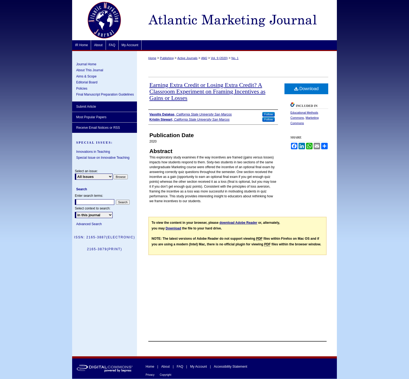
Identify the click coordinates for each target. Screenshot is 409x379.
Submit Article (86, 107)
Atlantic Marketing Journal (237, 20)
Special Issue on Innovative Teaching (102, 158)
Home (152, 58)
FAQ (180, 366)
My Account (198, 366)
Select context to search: (92, 208)
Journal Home (86, 64)
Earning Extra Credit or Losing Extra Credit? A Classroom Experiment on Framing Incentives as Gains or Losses (207, 91)
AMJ (204, 58)
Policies (81, 88)
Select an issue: (86, 171)
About (165, 366)
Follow (268, 114)
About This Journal (89, 70)
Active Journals (187, 58)
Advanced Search (89, 224)
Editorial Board (87, 82)
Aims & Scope (86, 76)
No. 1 (235, 58)
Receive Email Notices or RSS (98, 128)
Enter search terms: (89, 196)
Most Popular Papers (91, 117)
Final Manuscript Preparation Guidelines (105, 94)
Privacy (150, 374)
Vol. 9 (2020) (219, 58)
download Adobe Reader (238, 223)
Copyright (165, 374)
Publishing (167, 58)
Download (306, 88)
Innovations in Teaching (93, 152)
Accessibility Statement (230, 366)
